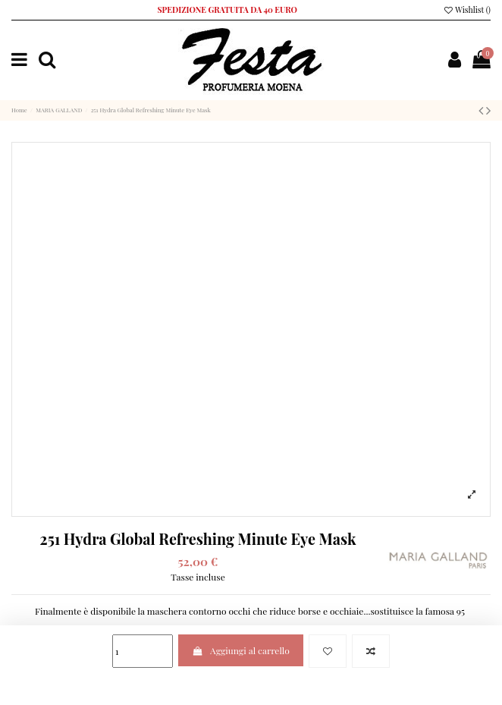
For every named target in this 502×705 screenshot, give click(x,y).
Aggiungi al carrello (241, 650)
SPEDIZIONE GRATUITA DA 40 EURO (227, 10)
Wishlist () (467, 10)
